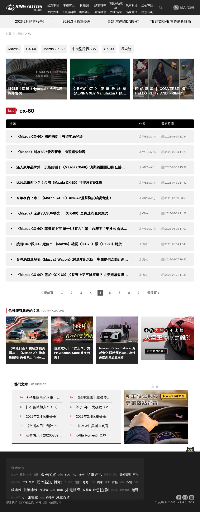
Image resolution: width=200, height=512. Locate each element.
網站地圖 (41, 502)
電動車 (114, 490)
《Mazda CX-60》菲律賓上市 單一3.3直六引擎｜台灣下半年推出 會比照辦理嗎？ (72, 229)
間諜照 (84, 5)
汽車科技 (131, 5)
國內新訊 (84, 12)
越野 (85, 482)
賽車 (29, 474)
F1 (65, 482)
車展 (136, 474)
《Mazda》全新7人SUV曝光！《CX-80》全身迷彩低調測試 (62, 213)
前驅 (115, 482)
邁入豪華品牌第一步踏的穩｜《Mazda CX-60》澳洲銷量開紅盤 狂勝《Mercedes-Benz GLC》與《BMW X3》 (72, 167)
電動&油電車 (116, 5)
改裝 (60, 474)
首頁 (8, 33)
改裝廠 (87, 489)
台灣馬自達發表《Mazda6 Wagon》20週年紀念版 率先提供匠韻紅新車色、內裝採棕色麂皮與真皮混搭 (72, 259)
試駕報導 (100, 5)
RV (75, 474)
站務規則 (55, 502)
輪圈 (36, 474)
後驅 (122, 482)
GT (24, 497)
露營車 (33, 498)
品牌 (136, 482)
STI (24, 482)
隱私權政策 (26, 502)
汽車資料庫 (69, 12)
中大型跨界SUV (84, 49)
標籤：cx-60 (24, 33)
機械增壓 (125, 474)
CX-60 (31, 49)
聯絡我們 (11, 502)
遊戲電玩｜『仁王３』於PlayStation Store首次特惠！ (72, 353)
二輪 (52, 489)
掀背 (42, 497)
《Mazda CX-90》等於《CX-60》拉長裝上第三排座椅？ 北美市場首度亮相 (72, 275)
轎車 (107, 482)
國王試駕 (48, 474)
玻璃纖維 (30, 490)
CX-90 (109, 49)
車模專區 (69, 5)
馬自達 (126, 49)
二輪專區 (147, 5)
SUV (68, 474)
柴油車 (50, 497)
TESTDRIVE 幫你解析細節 (170, 21)
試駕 (115, 474)
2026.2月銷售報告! (29, 21)
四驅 (129, 482)
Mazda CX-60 (53, 49)
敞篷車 (14, 474)
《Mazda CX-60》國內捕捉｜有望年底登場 (49, 136)
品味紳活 (131, 12)
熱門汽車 (53, 12)
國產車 (107, 474)
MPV (82, 474)
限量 (32, 482)
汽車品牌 (116, 12)
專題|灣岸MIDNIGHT (123, 21)
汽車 (93, 482)
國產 (70, 482)
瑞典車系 (15, 497)
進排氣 (44, 489)
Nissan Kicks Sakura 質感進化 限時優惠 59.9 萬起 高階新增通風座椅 (117, 353)
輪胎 (22, 474)
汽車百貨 (63, 498)
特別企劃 (147, 12)
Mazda (13, 49)
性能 (58, 482)
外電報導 (100, 12)
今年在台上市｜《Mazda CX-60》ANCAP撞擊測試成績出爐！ (64, 198)
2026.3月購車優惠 (76, 21)
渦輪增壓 (15, 482)
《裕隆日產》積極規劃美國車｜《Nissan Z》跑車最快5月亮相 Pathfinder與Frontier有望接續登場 (27, 353)
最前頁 (48, 292)
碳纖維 (16, 490)
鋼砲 (60, 489)
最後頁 (152, 292)
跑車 (100, 482)
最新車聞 (53, 5)
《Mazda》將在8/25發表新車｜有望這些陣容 (50, 152)
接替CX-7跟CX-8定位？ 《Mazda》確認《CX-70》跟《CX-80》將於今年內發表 (72, 244)
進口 (78, 482)
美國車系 (125, 489)
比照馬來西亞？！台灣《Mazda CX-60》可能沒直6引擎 (59, 183)
